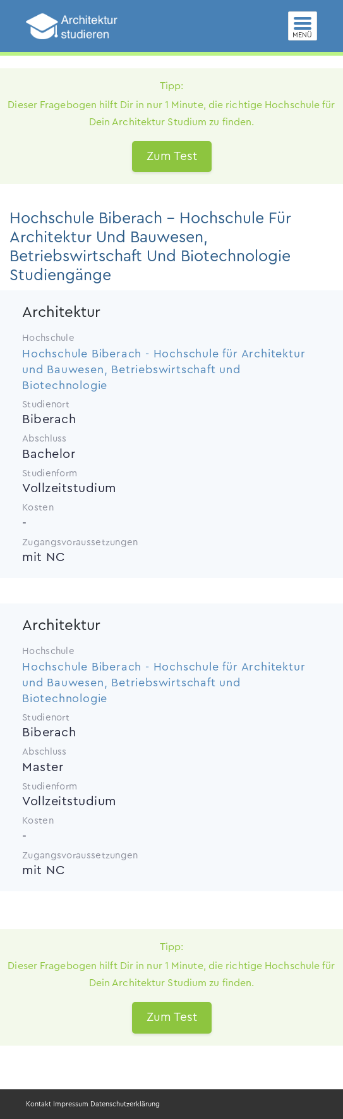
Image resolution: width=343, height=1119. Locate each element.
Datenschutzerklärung (125, 1104)
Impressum (70, 1104)
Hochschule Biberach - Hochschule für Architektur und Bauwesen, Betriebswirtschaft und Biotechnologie (163, 369)
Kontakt (38, 1104)
